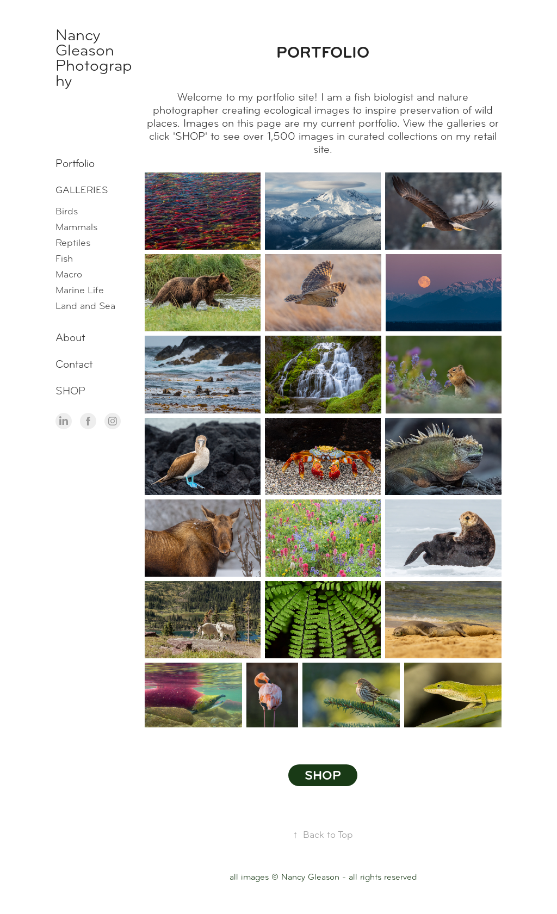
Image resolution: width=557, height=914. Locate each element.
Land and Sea (85, 306)
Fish (64, 258)
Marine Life (79, 290)
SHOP (70, 391)
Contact (73, 364)
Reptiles (72, 243)
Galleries (81, 190)
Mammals (76, 227)
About (70, 337)
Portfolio (75, 163)
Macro (68, 274)
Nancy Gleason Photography (93, 57)
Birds (66, 211)
